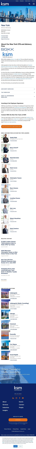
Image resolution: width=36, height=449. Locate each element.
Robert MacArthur (15, 218)
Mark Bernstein (14, 158)
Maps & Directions (5, 39)
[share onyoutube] (23, 398)
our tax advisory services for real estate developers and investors (17, 78)
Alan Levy (13, 208)
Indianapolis (13, 293)
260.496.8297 (14, 349)
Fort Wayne (13, 344)
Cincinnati (13, 324)
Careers (21, 404)
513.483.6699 (14, 329)
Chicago (12, 313)
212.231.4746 (14, 191)
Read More (4, 279)
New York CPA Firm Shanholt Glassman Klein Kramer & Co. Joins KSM (8, 261)
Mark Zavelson (14, 228)
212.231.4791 (13, 221)
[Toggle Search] (29, 4)
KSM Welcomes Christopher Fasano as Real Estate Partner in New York (9, 252)
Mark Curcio (13, 168)
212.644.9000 (5, 36)
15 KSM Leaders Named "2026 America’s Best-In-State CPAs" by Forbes (8, 243)
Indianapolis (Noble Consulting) (19, 303)
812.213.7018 (13, 338)
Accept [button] (15, 446)
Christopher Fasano (16, 178)
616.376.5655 (14, 360)
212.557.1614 (13, 171)
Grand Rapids (14, 354)
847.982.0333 (14, 319)
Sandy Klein (13, 137)
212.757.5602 (14, 181)
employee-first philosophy (20, 107)
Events (21, 402)
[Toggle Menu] (34, 4)
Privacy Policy (13, 423)
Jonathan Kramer (15, 198)
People (21, 407)
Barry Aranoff (14, 147)
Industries (6, 407)
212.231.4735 (14, 211)
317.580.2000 (14, 298)
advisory (12, 59)
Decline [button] (20, 446)
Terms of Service (20, 423)
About (4, 402)
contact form (16, 119)
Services (5, 404)
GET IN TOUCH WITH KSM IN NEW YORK (11, 126)
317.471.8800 (14, 308)
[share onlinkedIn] (13, 398)
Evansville (13, 334)
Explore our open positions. (10, 122)
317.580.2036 (14, 161)
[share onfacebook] (19, 398)
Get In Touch (18, 393)
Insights (5, 410)
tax (15, 59)
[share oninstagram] (16, 398)
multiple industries (18, 74)
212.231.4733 (14, 150)
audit (19, 59)
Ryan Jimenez (14, 188)
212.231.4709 (14, 231)
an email (25, 119)
